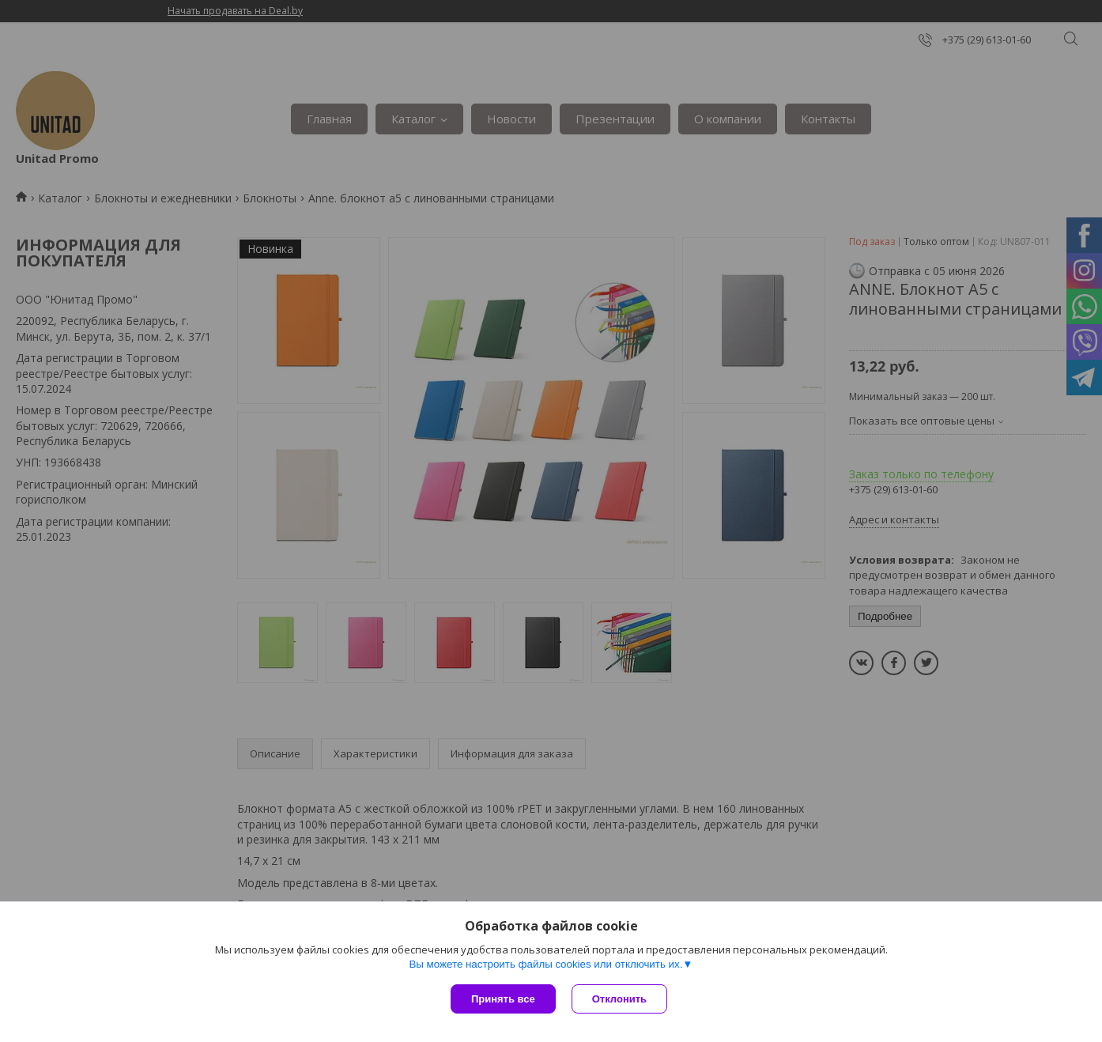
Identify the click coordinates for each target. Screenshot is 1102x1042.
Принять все (503, 999)
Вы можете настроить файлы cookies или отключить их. (545, 964)
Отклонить (619, 999)
